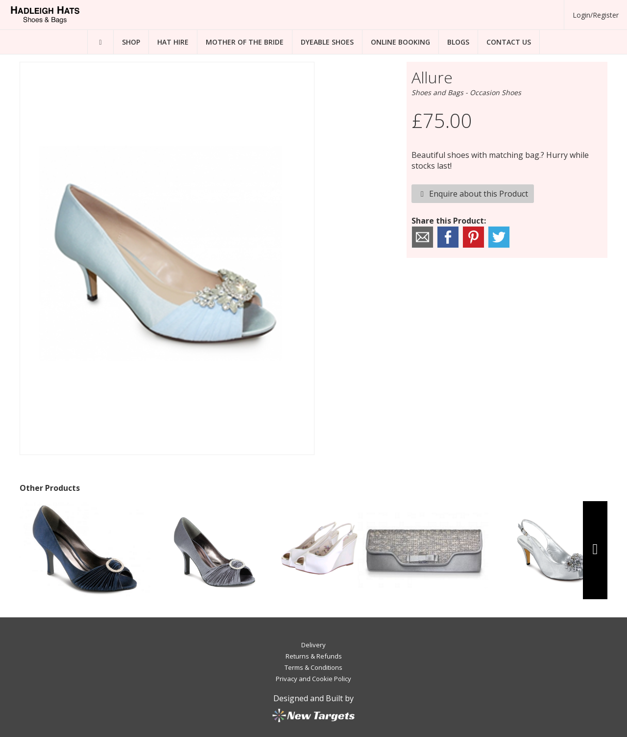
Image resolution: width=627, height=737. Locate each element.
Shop (131, 42)
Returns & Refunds (314, 656)
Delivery (313, 644)
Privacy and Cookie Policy (313, 678)
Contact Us (508, 42)
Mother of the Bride (245, 42)
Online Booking (400, 42)
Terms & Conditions (313, 667)
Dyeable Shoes (327, 42)
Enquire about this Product (472, 193)
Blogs (458, 42)
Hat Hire (173, 42)
